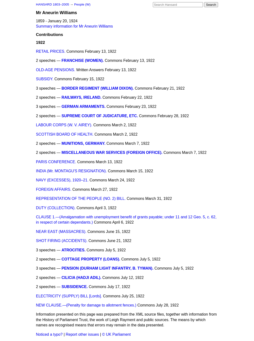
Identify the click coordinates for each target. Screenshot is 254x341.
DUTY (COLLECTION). (55, 208)
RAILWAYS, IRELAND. (82, 97)
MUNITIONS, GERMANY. (83, 143)
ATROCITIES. (74, 250)
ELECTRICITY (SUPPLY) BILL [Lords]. (69, 296)
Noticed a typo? (49, 334)
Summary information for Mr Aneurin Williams (74, 26)
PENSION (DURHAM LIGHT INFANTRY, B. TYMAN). (107, 268)
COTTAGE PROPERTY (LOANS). (91, 259)
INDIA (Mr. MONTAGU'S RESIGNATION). (71, 171)
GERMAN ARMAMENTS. (83, 106)
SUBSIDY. (44, 79)
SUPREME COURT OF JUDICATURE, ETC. (100, 116)
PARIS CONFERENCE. (56, 162)
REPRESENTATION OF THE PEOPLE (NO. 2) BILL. (81, 199)
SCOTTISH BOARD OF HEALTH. (64, 134)
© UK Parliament (116, 334)
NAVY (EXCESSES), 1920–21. (62, 180)
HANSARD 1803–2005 (52, 4)
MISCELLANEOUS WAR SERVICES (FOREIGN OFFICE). (112, 152)
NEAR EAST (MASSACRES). (61, 232)
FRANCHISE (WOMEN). (83, 60)
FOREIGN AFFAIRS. (53, 189)
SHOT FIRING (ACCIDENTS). (61, 241)
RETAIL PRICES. (50, 51)
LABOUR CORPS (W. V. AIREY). (64, 125)
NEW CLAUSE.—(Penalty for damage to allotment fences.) (86, 305)
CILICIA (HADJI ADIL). (81, 278)
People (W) (82, 4)
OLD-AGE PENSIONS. (55, 70)
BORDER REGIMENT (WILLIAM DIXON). (98, 88)
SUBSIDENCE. (75, 287)
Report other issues (82, 334)
